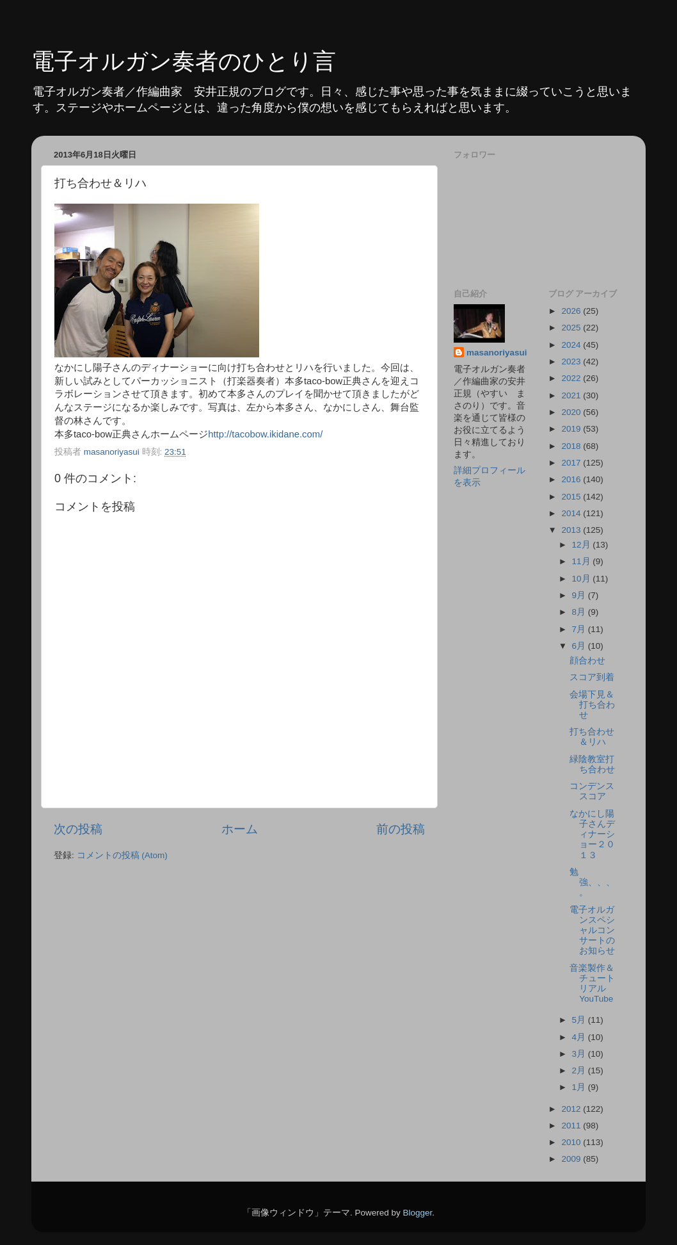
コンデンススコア (591, 791)
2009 (572, 1159)
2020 (572, 412)
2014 (572, 513)
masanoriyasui (496, 352)
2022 (572, 378)
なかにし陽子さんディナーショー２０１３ (592, 834)
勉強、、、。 (592, 882)
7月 (580, 629)
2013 (572, 530)
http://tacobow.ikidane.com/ (265, 434)
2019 (572, 429)
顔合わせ (587, 660)
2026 (572, 311)
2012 (572, 1109)
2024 (572, 345)
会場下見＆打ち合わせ (592, 705)
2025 (572, 327)
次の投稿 (78, 829)
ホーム (239, 829)
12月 (582, 544)
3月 (580, 1054)
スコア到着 (591, 677)
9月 (580, 595)
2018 (572, 446)
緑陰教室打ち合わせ (592, 764)
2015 (572, 496)
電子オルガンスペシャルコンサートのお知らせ (592, 930)
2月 (580, 1070)
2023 (572, 361)
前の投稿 (400, 829)
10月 (582, 578)
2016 (572, 479)
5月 (580, 1020)
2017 (572, 463)
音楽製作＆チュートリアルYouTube (592, 983)
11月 (582, 561)
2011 (572, 1125)
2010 (572, 1142)
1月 (580, 1087)
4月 (580, 1037)
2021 (572, 395)
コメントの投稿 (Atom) (122, 855)
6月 (580, 646)
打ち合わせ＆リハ (591, 737)
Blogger (417, 1212)
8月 (580, 612)
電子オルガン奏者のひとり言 (183, 61)
